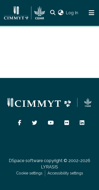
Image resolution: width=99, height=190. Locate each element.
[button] (52, 13)
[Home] (24, 13)
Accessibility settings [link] (65, 173)
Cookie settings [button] (29, 173)
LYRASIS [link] (49, 166)
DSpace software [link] (26, 160)
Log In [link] (72, 12)
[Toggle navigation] (91, 13)
